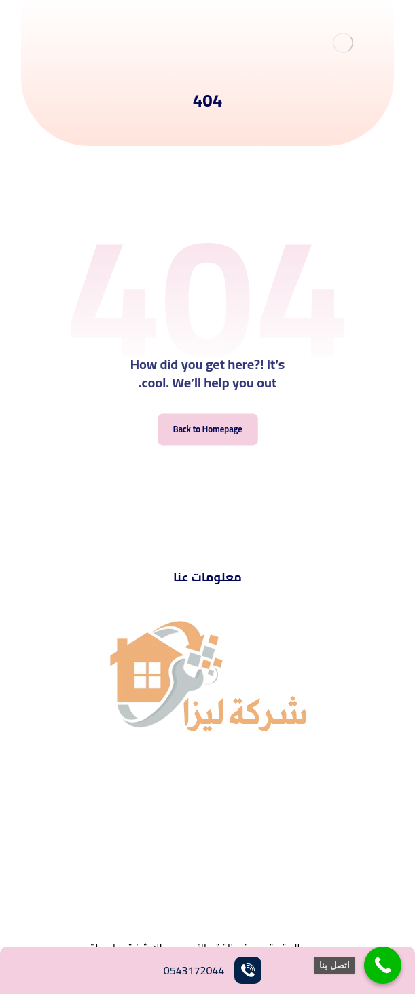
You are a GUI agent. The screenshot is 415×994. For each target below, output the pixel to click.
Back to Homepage (207, 429)
